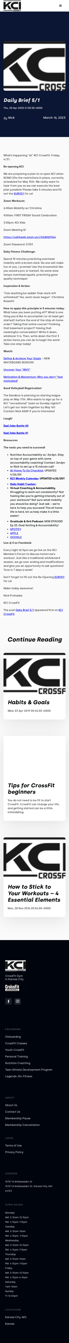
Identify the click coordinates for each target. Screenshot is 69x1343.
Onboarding (13, 1036)
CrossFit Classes (16, 1043)
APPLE (14, 533)
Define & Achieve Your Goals (22, 358)
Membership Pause (17, 1118)
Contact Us (12, 1111)
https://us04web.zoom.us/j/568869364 (29, 237)
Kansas (9, 1323)
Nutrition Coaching (17, 1063)
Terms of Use (13, 1145)
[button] (61, 6)
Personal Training (16, 1056)
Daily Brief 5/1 (25, 610)
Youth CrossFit (14, 1050)
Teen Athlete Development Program (28, 1069)
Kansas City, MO (15, 1317)
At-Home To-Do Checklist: (27, 470)
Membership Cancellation (22, 1125)
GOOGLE (16, 537)
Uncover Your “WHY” (16, 369)
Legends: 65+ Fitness (18, 1076)
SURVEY (19, 193)
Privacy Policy (14, 1152)
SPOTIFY (15, 529)
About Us (11, 1105)
